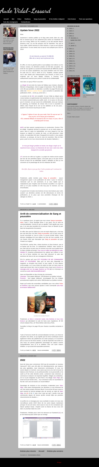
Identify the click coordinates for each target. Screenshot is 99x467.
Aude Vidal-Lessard (25, 11)
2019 (70, 53)
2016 (70, 61)
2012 (70, 70)
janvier (73, 45)
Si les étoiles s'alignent (56, 19)
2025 (70, 28)
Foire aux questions (85, 19)
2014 (70, 66)
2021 (70, 48)
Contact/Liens (25, 22)
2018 (70, 56)
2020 (70, 51)
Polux (19, 19)
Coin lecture (72, 19)
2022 (22, 360)
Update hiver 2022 (29, 30)
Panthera (28, 19)
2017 (70, 58)
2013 (70, 68)
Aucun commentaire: (43, 350)
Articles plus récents (28, 451)
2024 (70, 31)
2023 (70, 33)
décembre (74, 38)
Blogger (59, 462)
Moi (13, 19)
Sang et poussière (40, 19)
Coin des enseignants (10, 22)
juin (72, 43)
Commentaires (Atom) (34, 455)
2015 (70, 63)
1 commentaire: (42, 204)
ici (50, 269)
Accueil (6, 19)
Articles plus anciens (55, 451)
